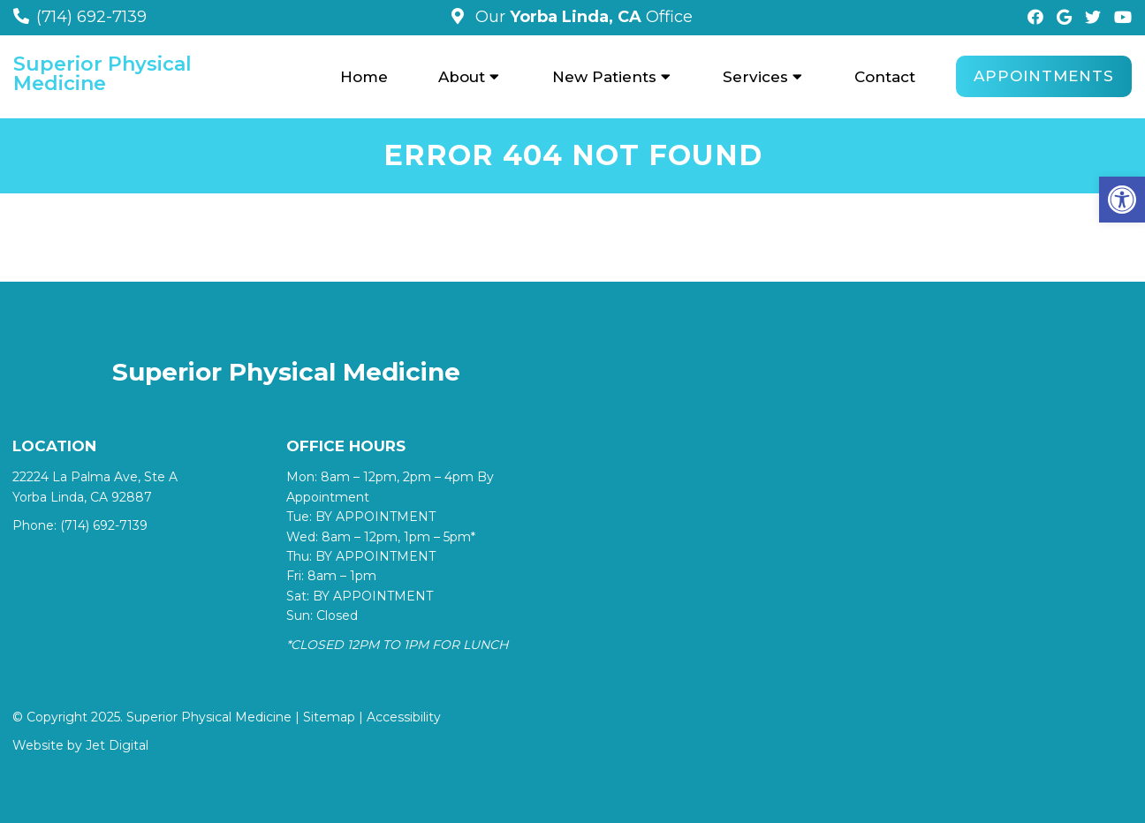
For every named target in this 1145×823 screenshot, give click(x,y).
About (461, 77)
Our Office (582, 16)
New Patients (604, 77)
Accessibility (404, 717)
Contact (884, 77)
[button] (1122, 200)
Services (755, 77)
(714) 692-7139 (91, 16)
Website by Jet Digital (80, 745)
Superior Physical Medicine (102, 74)
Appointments (1044, 76)
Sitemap (329, 717)
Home (364, 77)
